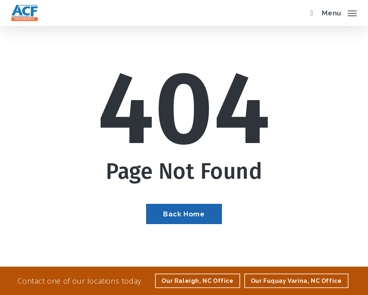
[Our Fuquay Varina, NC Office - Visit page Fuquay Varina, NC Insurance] (296, 281)
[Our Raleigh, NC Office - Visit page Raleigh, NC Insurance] (197, 281)
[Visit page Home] (24, 13)
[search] (310, 13)
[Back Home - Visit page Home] (184, 214)
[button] (339, 12)
